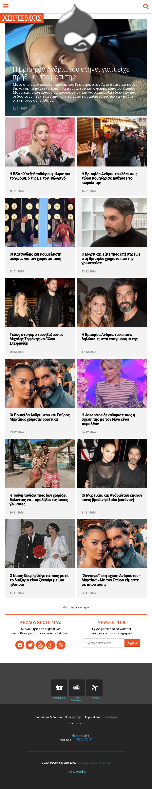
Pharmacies (59, 687)
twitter (30, 644)
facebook (19, 644)
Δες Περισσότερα (76, 607)
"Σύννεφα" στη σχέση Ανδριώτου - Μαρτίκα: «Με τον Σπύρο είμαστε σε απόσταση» (111, 580)
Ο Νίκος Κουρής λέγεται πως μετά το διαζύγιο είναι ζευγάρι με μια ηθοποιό (39, 580)
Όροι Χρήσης (73, 717)
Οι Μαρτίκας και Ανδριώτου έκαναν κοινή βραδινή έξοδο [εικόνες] (112, 497)
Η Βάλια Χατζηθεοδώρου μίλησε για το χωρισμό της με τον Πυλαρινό (40, 176)
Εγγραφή (132, 643)
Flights (94, 687)
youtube (40, 644)
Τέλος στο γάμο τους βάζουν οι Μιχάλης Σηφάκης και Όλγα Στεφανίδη (36, 339)
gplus (50, 644)
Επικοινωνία (76, 723)
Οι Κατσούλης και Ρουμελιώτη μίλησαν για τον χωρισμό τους (35, 256)
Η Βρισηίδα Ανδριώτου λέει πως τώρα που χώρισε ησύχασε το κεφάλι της (109, 178)
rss (61, 644)
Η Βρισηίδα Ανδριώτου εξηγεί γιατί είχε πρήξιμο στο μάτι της (71, 73)
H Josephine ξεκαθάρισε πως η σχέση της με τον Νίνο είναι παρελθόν (108, 419)
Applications (92, 717)
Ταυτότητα (110, 717)
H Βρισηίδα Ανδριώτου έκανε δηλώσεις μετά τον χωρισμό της (110, 336)
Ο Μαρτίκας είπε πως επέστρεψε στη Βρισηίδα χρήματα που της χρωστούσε (111, 258)
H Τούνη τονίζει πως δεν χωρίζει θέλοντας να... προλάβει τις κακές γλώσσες (39, 499)
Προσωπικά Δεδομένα (48, 717)
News (77, 687)
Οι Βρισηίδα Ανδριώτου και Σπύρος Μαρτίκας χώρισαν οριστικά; (40, 417)
